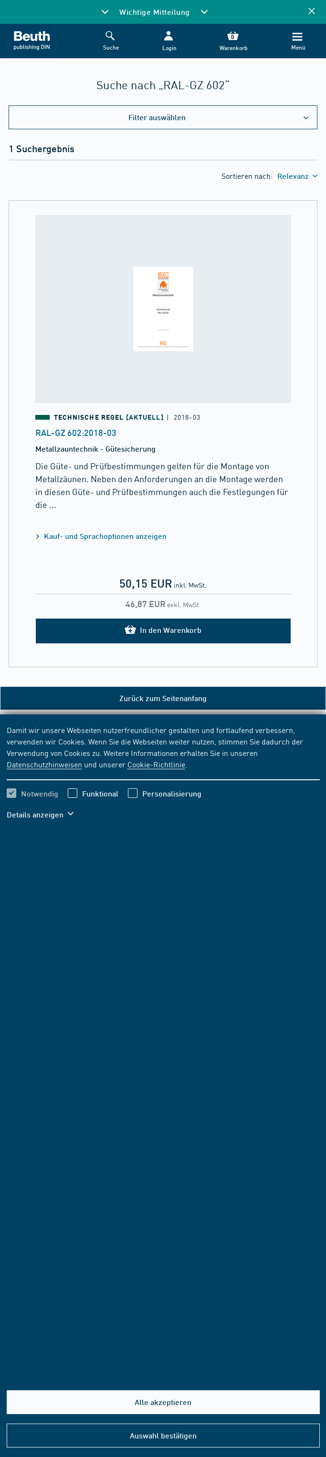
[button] (169, 41)
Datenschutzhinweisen (44, 764)
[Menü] (297, 41)
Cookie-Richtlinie (156, 764)
